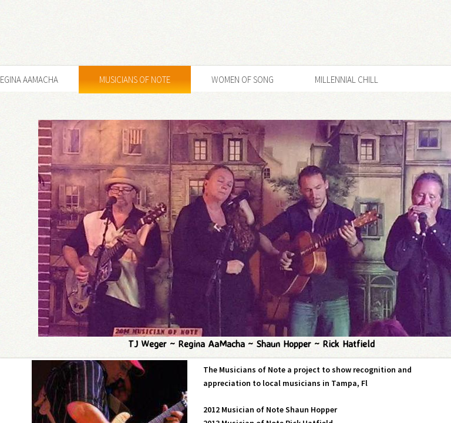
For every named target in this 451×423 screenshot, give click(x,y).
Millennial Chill (346, 79)
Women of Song (242, 79)
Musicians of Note (134, 79)
